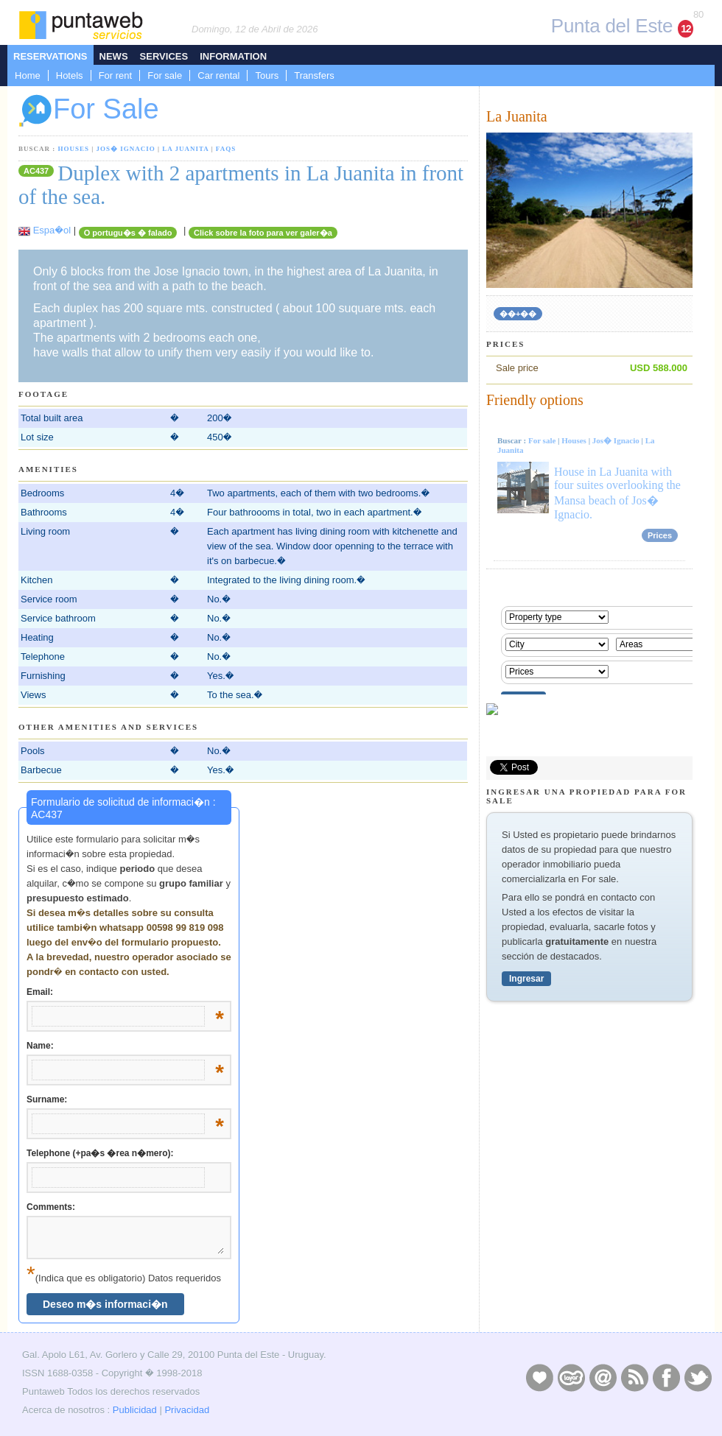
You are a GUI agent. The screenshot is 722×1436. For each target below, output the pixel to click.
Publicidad (135, 1409)
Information (233, 56)
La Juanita (185, 148)
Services (164, 56)
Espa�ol (52, 230)
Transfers (314, 75)
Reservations (50, 56)
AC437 (36, 170)
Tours (266, 75)
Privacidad (186, 1409)
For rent (116, 75)
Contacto (602, 1377)
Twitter (697, 1377)
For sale (164, 75)
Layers (571, 1377)
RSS (634, 1377)
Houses (74, 148)
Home (28, 75)
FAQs (226, 148)
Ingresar (526, 979)
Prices (660, 535)
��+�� (518, 313)
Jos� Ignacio (126, 148)
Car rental (218, 75)
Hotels (69, 75)
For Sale (88, 111)
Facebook (666, 1377)
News (113, 56)
